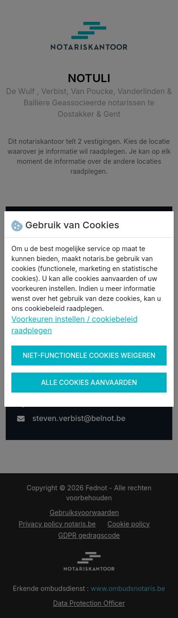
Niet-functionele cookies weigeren (89, 355)
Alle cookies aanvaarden (89, 382)
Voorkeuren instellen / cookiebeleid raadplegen (74, 324)
